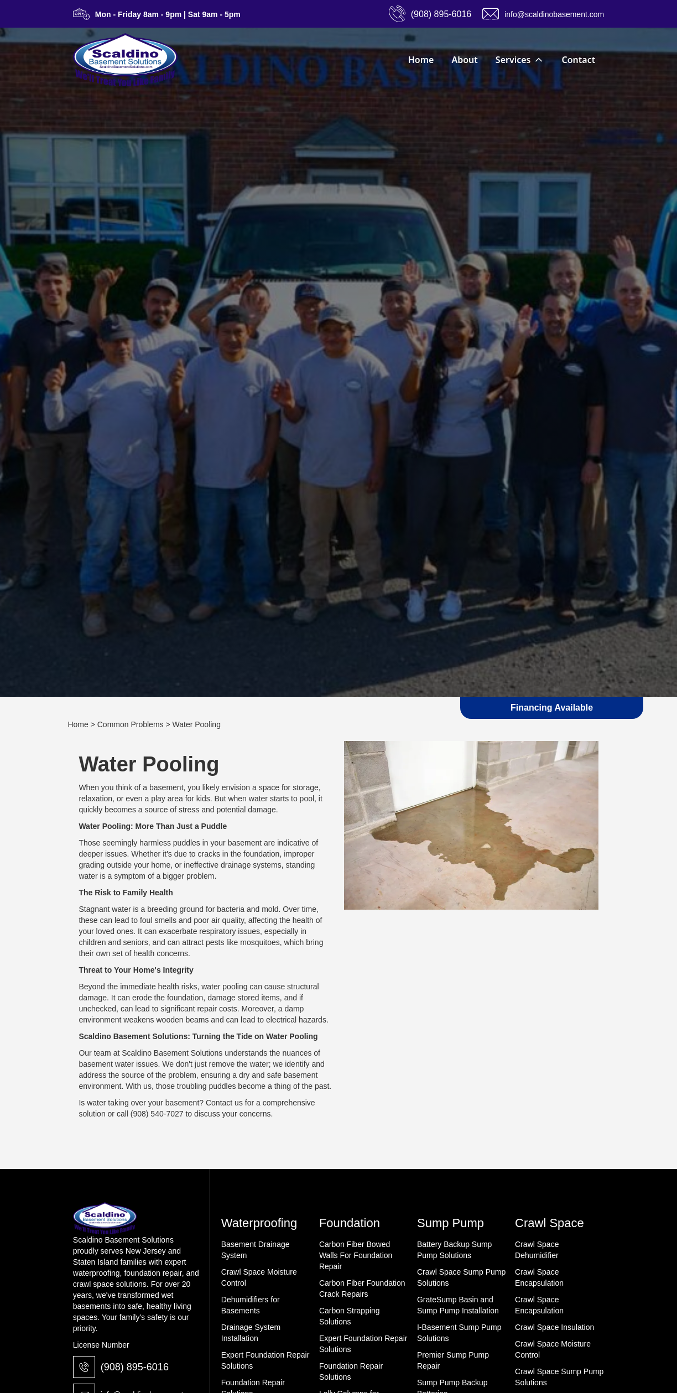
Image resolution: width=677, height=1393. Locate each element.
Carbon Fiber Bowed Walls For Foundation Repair (356, 1255)
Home (421, 60)
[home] (125, 59)
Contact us (224, 1102)
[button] (520, 60)
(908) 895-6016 (135, 1367)
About (464, 60)
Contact (579, 60)
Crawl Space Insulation (554, 1327)
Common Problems (130, 724)
